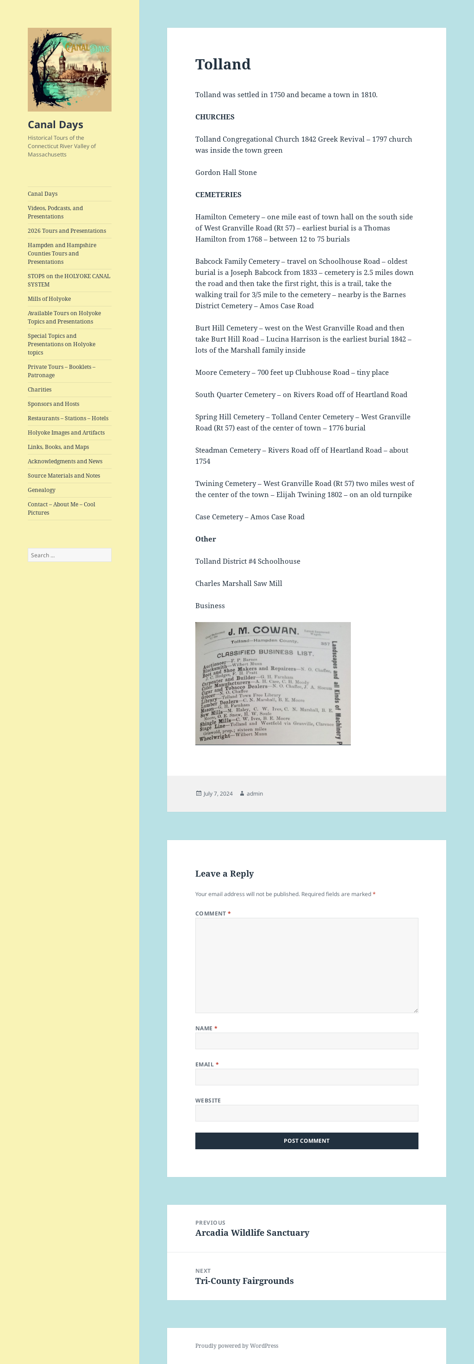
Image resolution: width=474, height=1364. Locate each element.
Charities (39, 389)
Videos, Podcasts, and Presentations (55, 212)
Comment (213, 913)
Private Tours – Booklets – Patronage (61, 371)
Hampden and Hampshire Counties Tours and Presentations (62, 253)
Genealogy (42, 490)
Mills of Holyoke (49, 299)
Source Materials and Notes (64, 476)
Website (208, 1100)
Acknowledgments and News (65, 461)
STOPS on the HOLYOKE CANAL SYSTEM (69, 280)
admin (255, 793)
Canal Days (55, 124)
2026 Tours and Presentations (67, 231)
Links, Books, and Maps (58, 447)
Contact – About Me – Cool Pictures (61, 508)
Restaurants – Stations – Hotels (68, 418)
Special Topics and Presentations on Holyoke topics (61, 344)
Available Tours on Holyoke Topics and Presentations (64, 317)
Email (207, 1064)
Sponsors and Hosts (53, 404)
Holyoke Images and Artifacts (66, 432)
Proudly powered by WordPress (236, 1346)
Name (206, 1028)
